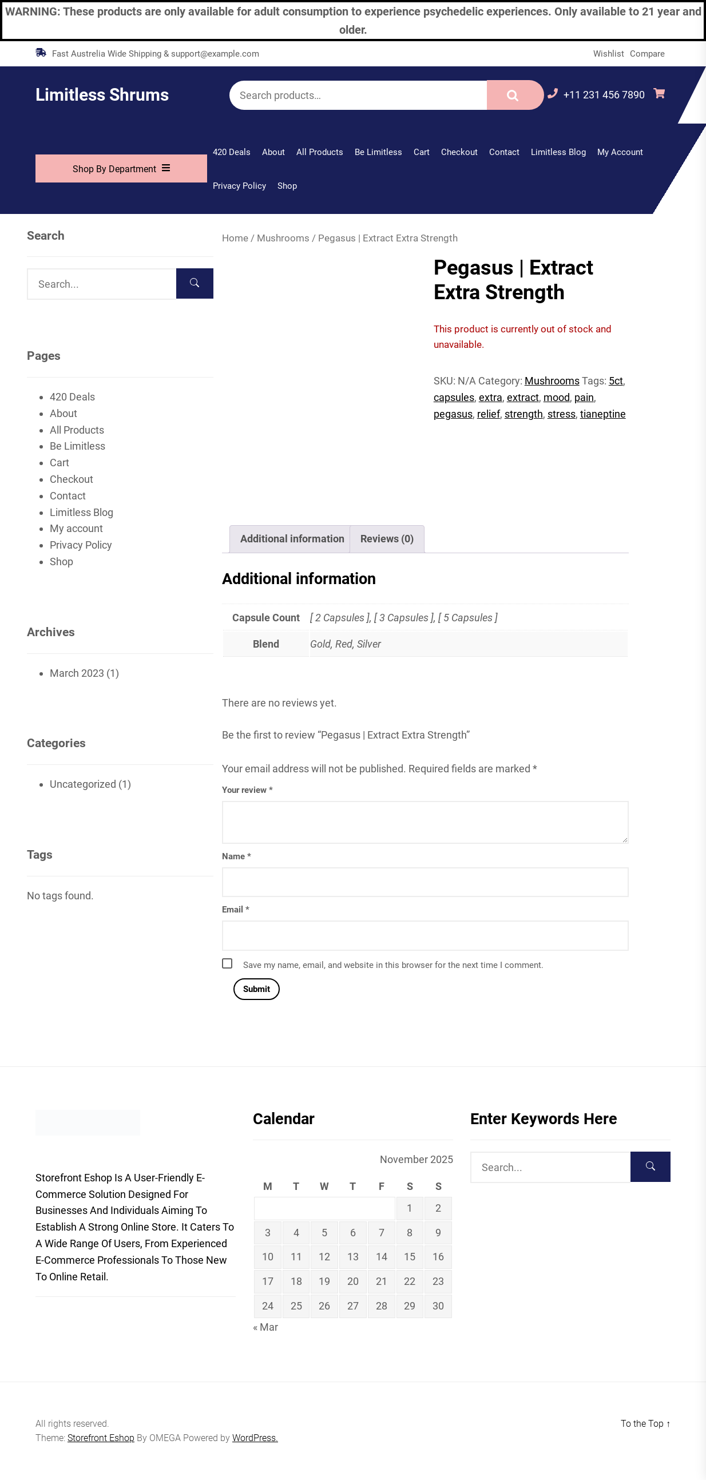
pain (584, 397)
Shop (287, 186)
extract (523, 397)
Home (235, 238)
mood (557, 397)
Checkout (459, 152)
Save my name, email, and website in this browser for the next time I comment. (393, 965)
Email (235, 909)
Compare (647, 54)
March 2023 (77, 673)
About (273, 152)
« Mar (265, 1327)
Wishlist (608, 54)
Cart (422, 152)
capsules (454, 397)
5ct (616, 381)
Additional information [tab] (292, 539)
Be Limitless (378, 152)
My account (620, 152)
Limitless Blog (558, 152)
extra (490, 397)
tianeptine (603, 414)
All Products (319, 152)
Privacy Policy (239, 186)
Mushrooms (283, 238)
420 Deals (232, 152)
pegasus (453, 414)
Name (236, 856)
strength (524, 414)
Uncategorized (83, 784)
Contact (504, 152)
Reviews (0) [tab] (387, 539)
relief (488, 414)
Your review (247, 790)
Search (515, 95)
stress (562, 414)
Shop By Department (121, 168)
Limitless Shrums (102, 95)
